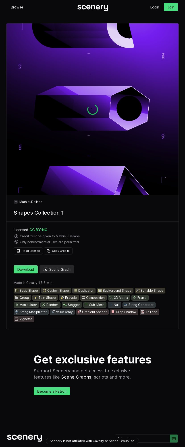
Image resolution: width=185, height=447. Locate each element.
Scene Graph (57, 269)
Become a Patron (52, 391)
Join (170, 7)
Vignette (23, 319)
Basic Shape (26, 291)
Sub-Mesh (94, 305)
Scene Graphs (76, 377)
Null (114, 305)
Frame (140, 298)
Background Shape (114, 291)
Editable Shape (149, 291)
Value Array (62, 312)
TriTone (149, 312)
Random (50, 305)
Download (25, 269)
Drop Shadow (123, 312)
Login (154, 7)
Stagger (71, 305)
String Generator (139, 305)
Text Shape (44, 298)
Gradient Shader (92, 312)
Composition (93, 298)
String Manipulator (31, 312)
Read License (28, 251)
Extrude (68, 298)
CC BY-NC (38, 230)
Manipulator (26, 305)
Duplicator (83, 291)
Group (22, 298)
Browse (17, 7)
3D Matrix (118, 298)
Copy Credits (58, 251)
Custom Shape (55, 291)
